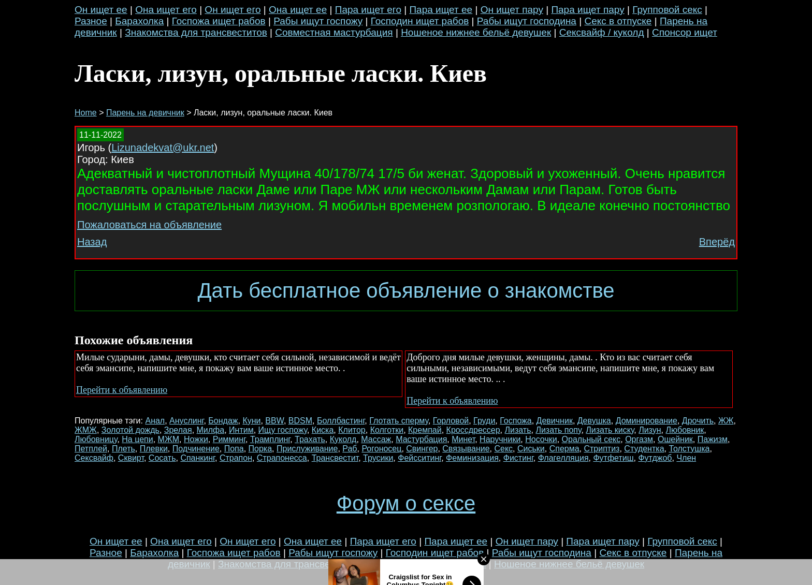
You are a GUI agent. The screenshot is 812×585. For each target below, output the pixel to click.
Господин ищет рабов (420, 21)
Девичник (554, 420)
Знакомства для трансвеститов (196, 32)
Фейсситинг (419, 458)
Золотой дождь (131, 430)
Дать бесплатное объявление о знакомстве (405, 290)
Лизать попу (558, 430)
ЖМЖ (86, 430)
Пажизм (713, 439)
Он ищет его (232, 9)
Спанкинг (197, 458)
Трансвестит (335, 458)
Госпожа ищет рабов (219, 21)
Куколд (343, 439)
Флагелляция (563, 458)
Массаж (376, 439)
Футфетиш (613, 458)
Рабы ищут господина (526, 21)
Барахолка (139, 21)
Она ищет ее (298, 9)
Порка (260, 448)
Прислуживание (307, 448)
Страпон (236, 458)
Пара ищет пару (587, 9)
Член (686, 458)
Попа (234, 448)
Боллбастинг (341, 420)
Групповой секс (667, 9)
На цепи (137, 439)
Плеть (123, 448)
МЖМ (168, 439)
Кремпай (425, 430)
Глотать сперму (398, 420)
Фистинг (518, 458)
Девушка (594, 420)
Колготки (387, 430)
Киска (323, 430)
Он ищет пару (512, 9)
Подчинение (196, 448)
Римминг (229, 439)
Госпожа (515, 420)
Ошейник (675, 439)
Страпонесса (282, 458)
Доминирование (646, 420)
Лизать (518, 430)
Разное (91, 21)
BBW (274, 420)
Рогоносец (381, 448)
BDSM (300, 420)
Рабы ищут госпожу (318, 21)
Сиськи (531, 448)
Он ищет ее (101, 9)
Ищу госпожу (282, 430)
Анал (155, 420)
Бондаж (223, 420)
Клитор (352, 430)
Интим (241, 430)
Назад (92, 241)
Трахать (310, 439)
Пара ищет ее (440, 9)
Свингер (422, 448)
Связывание (465, 448)
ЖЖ (726, 420)
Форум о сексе (406, 503)
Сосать (162, 458)
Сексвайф (94, 458)
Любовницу (96, 439)
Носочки (541, 439)
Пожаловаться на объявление (149, 224)
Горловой (451, 420)
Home (86, 112)
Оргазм (639, 439)
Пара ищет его (368, 9)
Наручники (500, 439)
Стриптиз (601, 448)
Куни (251, 420)
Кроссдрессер (473, 430)
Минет (463, 439)
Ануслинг (186, 420)
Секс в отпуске (617, 21)
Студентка (644, 448)
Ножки (196, 439)
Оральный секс (591, 439)
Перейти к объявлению (121, 390)
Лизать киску (610, 430)
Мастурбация (421, 439)
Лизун (650, 430)
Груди (484, 420)
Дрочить (698, 420)
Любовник (685, 430)
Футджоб (655, 458)
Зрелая (178, 430)
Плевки (154, 448)
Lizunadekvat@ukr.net (162, 147)
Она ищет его (166, 9)
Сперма (564, 448)
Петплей (91, 448)
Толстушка (689, 448)
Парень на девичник (145, 112)
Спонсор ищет (684, 32)
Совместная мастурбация (334, 32)
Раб (349, 448)
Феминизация (472, 458)
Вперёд (717, 241)
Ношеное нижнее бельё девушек (476, 32)
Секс (503, 448)
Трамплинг (270, 439)
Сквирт (131, 458)
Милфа (211, 430)
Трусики (378, 458)
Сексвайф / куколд (601, 32)
